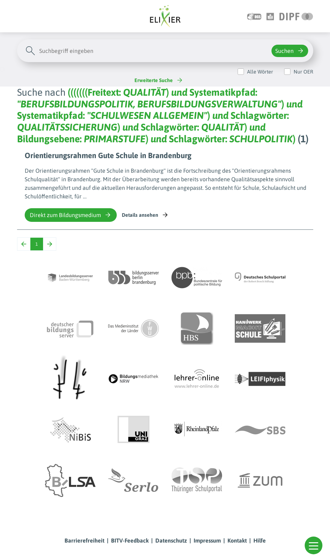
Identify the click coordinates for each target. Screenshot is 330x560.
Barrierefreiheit (84, 540)
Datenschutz (171, 540)
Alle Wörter (260, 71)
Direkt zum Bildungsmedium (71, 215)
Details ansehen (145, 215)
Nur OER (303, 71)
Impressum (207, 540)
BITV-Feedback (130, 540)
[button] (313, 545)
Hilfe (259, 540)
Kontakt (237, 540)
